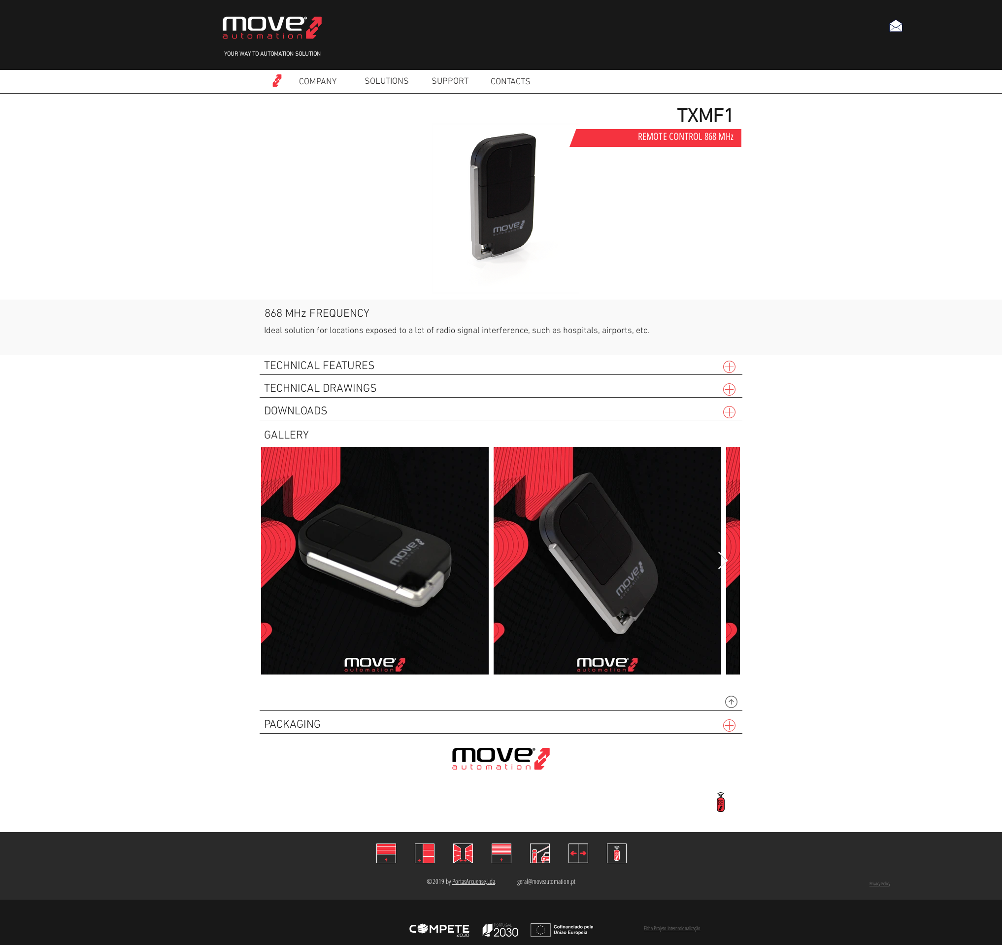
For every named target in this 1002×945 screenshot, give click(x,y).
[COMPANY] (317, 82)
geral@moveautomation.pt (546, 881)
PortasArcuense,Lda (473, 881)
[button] (895, 25)
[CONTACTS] (510, 82)
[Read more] (276, 80)
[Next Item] (723, 561)
